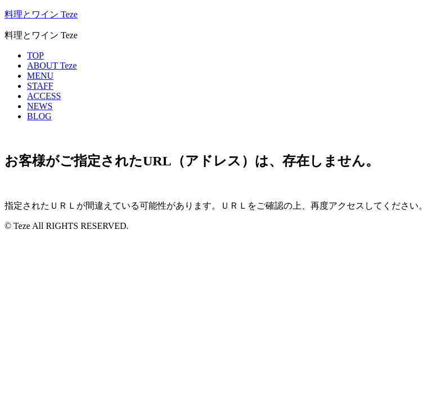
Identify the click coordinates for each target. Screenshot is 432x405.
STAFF (40, 86)
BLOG (39, 116)
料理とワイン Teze (41, 14)
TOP (35, 55)
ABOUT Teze (52, 65)
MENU (40, 75)
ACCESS (44, 96)
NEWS (39, 106)
